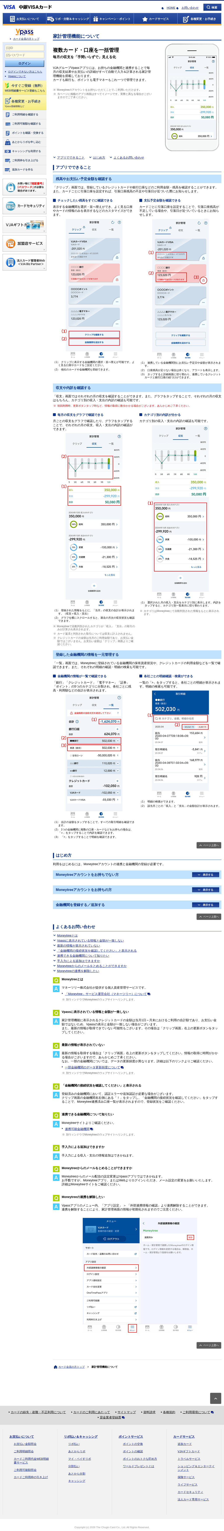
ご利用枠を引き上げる (21, 160)
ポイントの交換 (133, 1444)
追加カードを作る (18, 170)
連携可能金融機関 (80, 1129)
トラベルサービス (189, 1458)
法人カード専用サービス (193, 1499)
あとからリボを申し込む (22, 142)
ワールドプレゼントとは (138, 1466)
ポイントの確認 (133, 1451)
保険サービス (186, 1477)
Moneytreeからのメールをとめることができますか (92, 966)
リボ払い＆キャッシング (81, 1436)
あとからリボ (76, 1451)
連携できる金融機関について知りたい (83, 955)
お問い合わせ (190, 7)
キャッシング (76, 1480)
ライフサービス (188, 1484)
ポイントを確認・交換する (24, 133)
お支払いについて (21, 1436)
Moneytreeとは (67, 935)
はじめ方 (99, 157)
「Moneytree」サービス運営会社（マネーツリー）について (108, 994)
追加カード (185, 1444)
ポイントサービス (131, 1436)
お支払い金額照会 (25, 1444)
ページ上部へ (211, 845)
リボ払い (74, 1444)
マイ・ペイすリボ (79, 1458)
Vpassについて (17, 76)
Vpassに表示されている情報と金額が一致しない (90, 940)
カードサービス (184, 1436)
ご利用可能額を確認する (22, 124)
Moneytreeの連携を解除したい (78, 971)
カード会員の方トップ (26, 38)
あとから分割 (76, 1473)
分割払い (74, 1466)
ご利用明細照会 (24, 1451)
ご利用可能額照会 (25, 1470)
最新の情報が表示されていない (78, 945)
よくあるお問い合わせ (129, 157)
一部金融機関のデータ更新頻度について (95, 1067)
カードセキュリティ (190, 1492)
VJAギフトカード (189, 1451)
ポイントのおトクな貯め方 (140, 1458)
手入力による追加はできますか (78, 961)
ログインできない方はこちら (25, 71)
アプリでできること (71, 157)
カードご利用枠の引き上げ (31, 1477)
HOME (171, 7)
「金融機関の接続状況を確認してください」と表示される (97, 950)
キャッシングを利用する (22, 151)
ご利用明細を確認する (21, 114)
